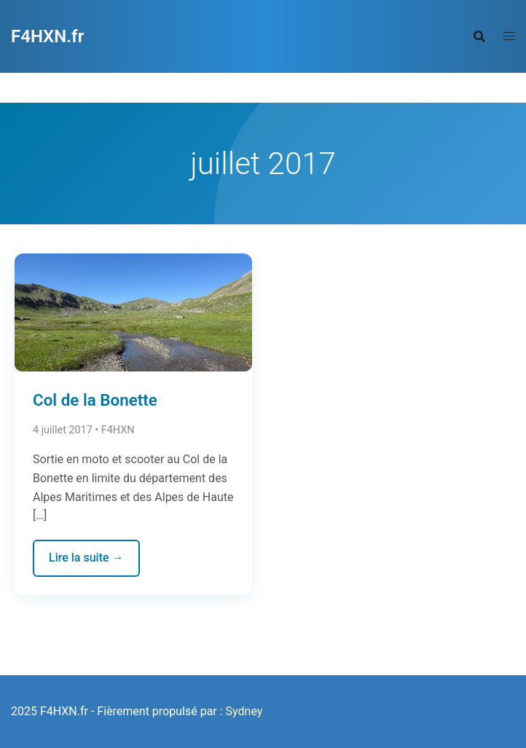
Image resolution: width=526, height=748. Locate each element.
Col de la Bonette (95, 399)
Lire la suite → (86, 557)
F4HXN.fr (47, 36)
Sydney (244, 711)
